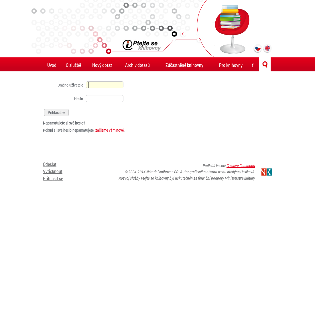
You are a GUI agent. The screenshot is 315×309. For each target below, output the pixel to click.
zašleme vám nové (109, 130)
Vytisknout (52, 171)
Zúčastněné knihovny (184, 65)
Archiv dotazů (137, 65)
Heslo (78, 98)
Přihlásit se (53, 178)
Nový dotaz (102, 65)
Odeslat (49, 164)
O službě (73, 65)
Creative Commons (241, 165)
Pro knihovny (231, 65)
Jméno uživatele (70, 85)
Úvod (51, 65)
